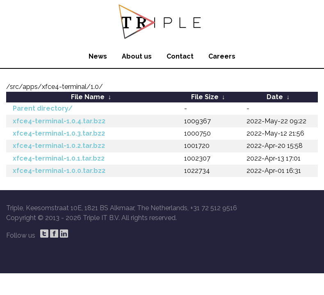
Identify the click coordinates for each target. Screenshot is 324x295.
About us (137, 56)
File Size (205, 97)
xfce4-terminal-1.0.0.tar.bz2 (59, 171)
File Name (88, 97)
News (98, 56)
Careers (221, 56)
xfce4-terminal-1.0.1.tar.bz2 (59, 158)
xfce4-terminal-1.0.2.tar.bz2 (59, 146)
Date (275, 97)
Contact (180, 56)
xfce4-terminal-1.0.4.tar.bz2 (59, 121)
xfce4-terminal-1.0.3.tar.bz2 (59, 133)
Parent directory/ (43, 108)
